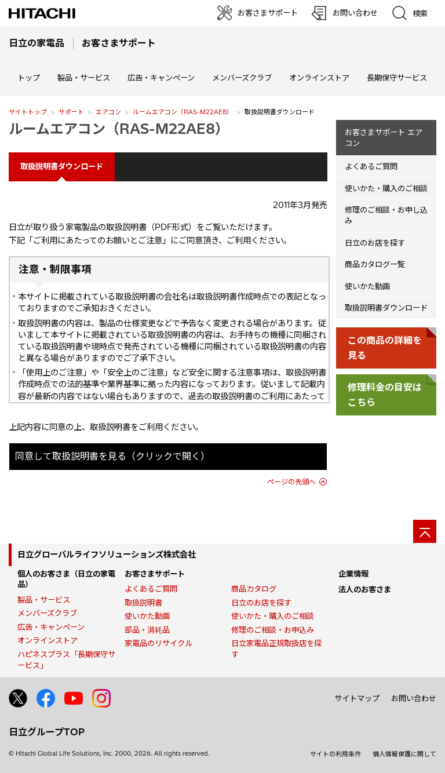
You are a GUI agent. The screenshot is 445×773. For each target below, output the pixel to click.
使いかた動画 (367, 286)
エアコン (108, 112)
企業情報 (353, 573)
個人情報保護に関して (404, 754)
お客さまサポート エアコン (383, 137)
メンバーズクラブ (242, 77)
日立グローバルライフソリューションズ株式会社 (106, 554)
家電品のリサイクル (158, 643)
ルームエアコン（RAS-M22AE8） (183, 112)
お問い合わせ (413, 698)
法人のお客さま (364, 589)
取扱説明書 (143, 602)
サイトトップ (28, 112)
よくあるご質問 (371, 166)
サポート (71, 112)
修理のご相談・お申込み (272, 630)
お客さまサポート (155, 573)
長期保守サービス (397, 77)
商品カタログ (253, 588)
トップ (28, 77)
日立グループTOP (47, 732)
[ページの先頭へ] (424, 531)
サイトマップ (357, 698)
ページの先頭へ (291, 481)
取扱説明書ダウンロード (386, 307)
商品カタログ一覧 (375, 264)
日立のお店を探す (375, 242)
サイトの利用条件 (335, 754)
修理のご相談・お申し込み (386, 215)
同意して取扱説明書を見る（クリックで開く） (112, 456)
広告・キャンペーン (51, 627)
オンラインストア (319, 77)
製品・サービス (43, 599)
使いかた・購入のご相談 (386, 188)
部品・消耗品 (147, 630)
